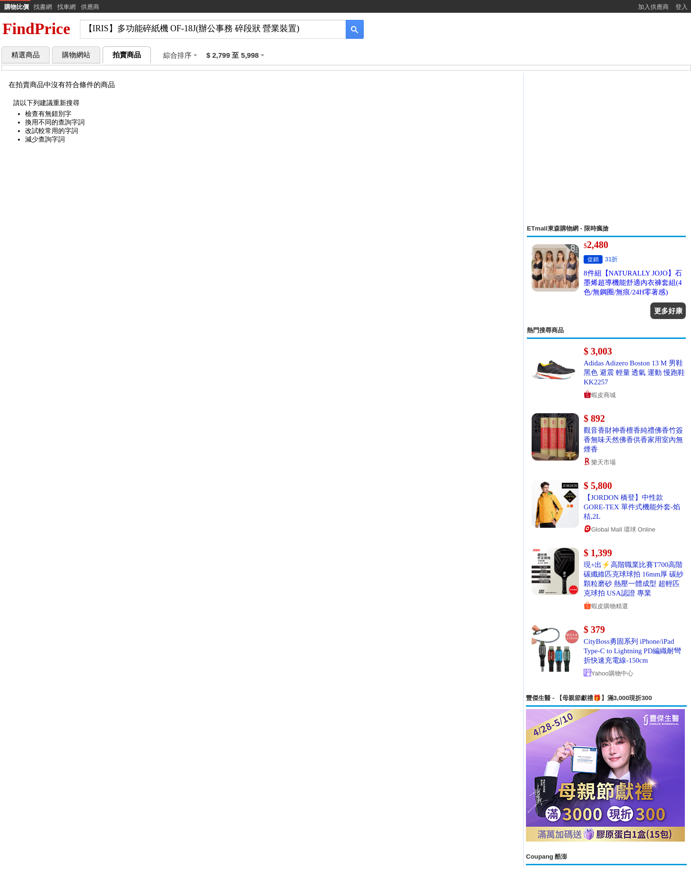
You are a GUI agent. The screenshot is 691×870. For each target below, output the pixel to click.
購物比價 (16, 6)
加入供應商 (653, 6)
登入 (681, 6)
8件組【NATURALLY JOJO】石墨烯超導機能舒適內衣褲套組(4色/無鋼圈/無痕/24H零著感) (633, 282)
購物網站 (76, 55)
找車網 (66, 6)
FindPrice (36, 28)
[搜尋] (206, 29)
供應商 (90, 6)
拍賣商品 (127, 55)
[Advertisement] (606, 148)
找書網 (43, 6)
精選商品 (25, 55)
